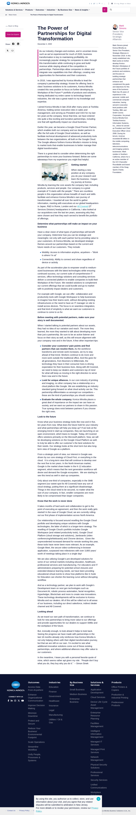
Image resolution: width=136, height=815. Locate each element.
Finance (53, 692)
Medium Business (78, 694)
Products (29, 10)
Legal (51, 710)
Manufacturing (56, 715)
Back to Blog (11, 26)
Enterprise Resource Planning (95, 716)
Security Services (99, 780)
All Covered (82, 206)
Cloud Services (98, 697)
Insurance (53, 705)
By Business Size (65, 10)
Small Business (77, 689)
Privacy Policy (23, 811)
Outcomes (40, 10)
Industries (51, 10)
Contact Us (10, 811)
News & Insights (81, 10)
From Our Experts (13, 34)
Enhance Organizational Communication (35, 698)
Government (55, 696)
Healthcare (54, 701)
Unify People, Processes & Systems (34, 757)
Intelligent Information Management (97, 734)
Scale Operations (36, 742)
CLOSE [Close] (98, 799)
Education (54, 687)
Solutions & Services (14, 10)
